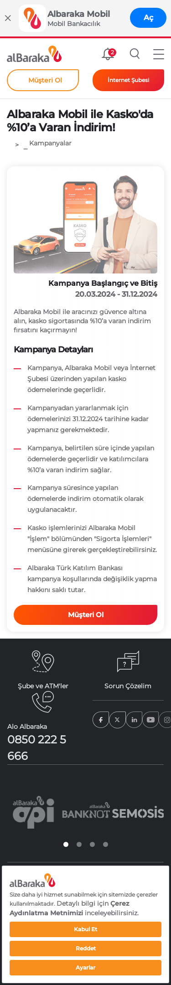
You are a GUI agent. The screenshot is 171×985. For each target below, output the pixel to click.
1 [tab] (65, 844)
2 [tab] (79, 844)
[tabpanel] (33, 812)
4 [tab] (105, 844)
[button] (158, 53)
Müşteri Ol (86, 614)
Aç (148, 17)
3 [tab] (92, 844)
